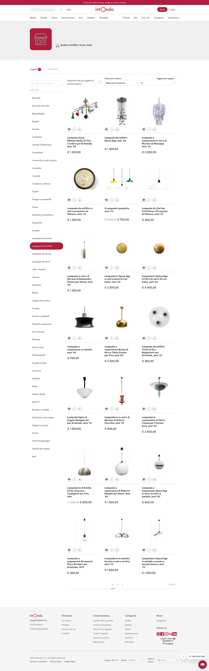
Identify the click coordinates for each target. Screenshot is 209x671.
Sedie (34, 386)
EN (113, 660)
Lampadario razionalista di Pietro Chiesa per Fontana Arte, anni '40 (153, 421)
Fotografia (37, 222)
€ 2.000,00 (149, 152)
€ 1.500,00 (74, 428)
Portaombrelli (38, 355)
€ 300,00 (148, 220)
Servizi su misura (101, 637)
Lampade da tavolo (41, 253)
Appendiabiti (38, 113)
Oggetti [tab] (35, 69)
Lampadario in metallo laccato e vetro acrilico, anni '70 (117, 561)
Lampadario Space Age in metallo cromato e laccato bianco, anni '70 (155, 563)
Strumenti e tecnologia (43, 417)
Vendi (162, 9)
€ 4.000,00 (149, 287)
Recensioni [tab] (53, 68)
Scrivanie (36, 370)
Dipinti (35, 191)
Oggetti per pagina (166, 78)
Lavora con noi (69, 629)
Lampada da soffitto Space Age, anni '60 (115, 139)
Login (172, 9)
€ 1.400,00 (111, 149)
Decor (54, 17)
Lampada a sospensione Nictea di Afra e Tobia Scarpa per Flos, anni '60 (116, 351)
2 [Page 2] (117, 584)
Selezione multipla (121, 81)
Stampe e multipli (40, 409)
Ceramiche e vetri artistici (44, 160)
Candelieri (37, 136)
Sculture (36, 378)
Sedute (43, 17)
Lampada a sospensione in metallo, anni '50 (80, 349)
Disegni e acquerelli (41, 199)
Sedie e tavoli (38, 394)
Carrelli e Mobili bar (42, 144)
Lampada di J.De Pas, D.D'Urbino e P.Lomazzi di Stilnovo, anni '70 (154, 211)
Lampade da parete (42, 238)
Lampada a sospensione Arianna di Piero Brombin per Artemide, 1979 (80, 563)
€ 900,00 (110, 428)
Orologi (35, 308)
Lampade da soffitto (42, 246)
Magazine (161, 620)
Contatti (65, 633)
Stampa (65, 624)
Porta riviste (38, 347)
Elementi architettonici (43, 214)
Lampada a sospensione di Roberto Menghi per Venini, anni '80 (117, 492)
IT (117, 660)
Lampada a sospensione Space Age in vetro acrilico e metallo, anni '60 (154, 492)
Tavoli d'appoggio (41, 440)
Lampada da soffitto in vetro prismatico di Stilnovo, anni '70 (80, 211)
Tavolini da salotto (41, 448)
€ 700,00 (123, 219)
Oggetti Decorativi (41, 300)
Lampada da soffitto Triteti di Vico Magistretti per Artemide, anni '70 (153, 351)
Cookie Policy (69, 661)
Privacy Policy (55, 661)
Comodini (36, 168)
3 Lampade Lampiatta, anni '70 (117, 209)
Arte (81, 17)
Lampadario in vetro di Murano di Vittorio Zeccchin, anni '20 (117, 420)
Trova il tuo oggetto (102, 629)
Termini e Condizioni (38, 661)
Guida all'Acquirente (103, 620)
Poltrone (36, 339)
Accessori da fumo (41, 105)
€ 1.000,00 (110, 219)
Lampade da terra (41, 261)
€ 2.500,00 (111, 287)
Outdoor (91, 17)
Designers (159, 17)
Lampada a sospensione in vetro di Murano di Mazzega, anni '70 (154, 142)
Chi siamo (66, 620)
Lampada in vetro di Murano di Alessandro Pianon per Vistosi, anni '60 (80, 280)
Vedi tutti (36, 98)
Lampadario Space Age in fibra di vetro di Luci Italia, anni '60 (155, 279)
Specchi (36, 401)
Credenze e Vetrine (41, 183)
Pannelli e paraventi (42, 323)
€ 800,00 (86, 502)
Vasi (34, 456)
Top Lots (146, 17)
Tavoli (35, 433)
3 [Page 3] (122, 584)
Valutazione (98, 641)
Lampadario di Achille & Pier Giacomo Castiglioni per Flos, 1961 (79, 492)
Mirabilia (103, 17)
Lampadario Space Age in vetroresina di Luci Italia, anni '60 (117, 279)
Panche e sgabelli (40, 316)
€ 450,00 (148, 361)
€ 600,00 (148, 502)
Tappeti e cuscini (40, 425)
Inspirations (173, 17)
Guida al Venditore (102, 624)
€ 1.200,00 (74, 152)
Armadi (35, 129)
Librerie (35, 277)
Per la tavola (38, 331)
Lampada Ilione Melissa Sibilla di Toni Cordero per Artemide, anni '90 (79, 142)
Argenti (35, 121)
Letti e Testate (38, 269)
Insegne (36, 230)
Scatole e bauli (39, 362)
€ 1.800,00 (111, 570)
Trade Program (100, 633)
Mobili (33, 17)
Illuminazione (68, 17)
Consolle (36, 175)
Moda (35, 292)
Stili (135, 17)
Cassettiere (37, 152)
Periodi (126, 17)
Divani (35, 207)
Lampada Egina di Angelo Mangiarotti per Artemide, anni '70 (79, 420)
